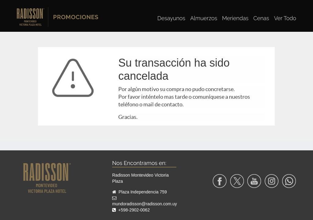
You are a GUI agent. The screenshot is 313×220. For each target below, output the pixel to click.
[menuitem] (171, 18)
